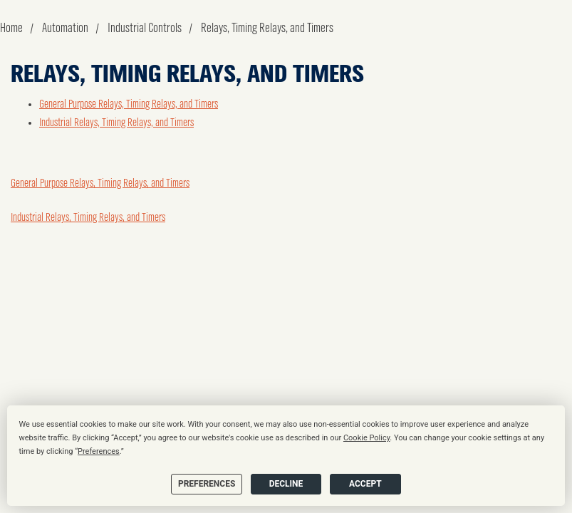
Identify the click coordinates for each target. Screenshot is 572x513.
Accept (365, 484)
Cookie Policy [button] (366, 437)
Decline (286, 484)
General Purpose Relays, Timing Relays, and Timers (128, 104)
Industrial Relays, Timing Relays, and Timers (116, 123)
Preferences (206, 484)
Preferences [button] (99, 451)
